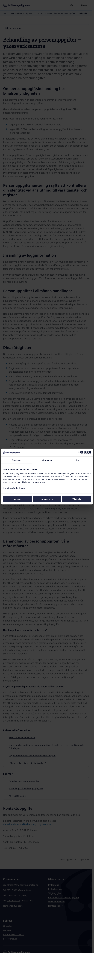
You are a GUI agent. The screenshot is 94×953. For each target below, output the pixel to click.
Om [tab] (77, 460)
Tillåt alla (76, 499)
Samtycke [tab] (16, 460)
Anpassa (47, 499)
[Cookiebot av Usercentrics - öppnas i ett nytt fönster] (79, 453)
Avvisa (17, 499)
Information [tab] (47, 460)
